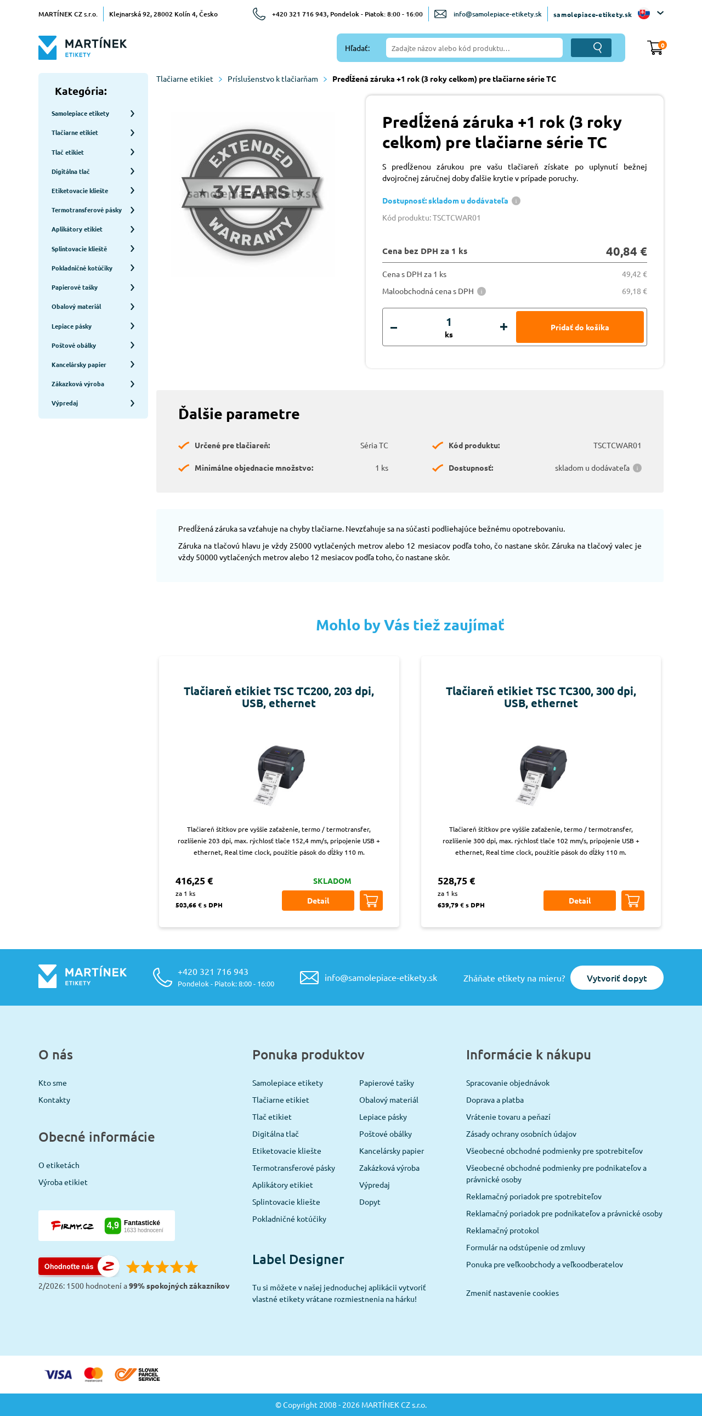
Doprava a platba (495, 1099)
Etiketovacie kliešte (286, 1150)
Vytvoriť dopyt (617, 978)
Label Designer (298, 1258)
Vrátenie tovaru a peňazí (508, 1116)
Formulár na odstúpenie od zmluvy (525, 1247)
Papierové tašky (386, 1082)
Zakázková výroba (389, 1167)
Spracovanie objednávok (508, 1082)
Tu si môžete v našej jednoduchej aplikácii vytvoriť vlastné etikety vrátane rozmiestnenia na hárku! (339, 1293)
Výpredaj (374, 1184)
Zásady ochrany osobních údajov (521, 1133)
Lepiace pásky (383, 1116)
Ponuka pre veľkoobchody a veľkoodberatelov (544, 1264)
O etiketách (59, 1165)
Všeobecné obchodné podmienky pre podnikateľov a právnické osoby (556, 1173)
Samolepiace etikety (287, 1082)
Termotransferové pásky (293, 1167)
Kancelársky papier (391, 1150)
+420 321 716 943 (226, 977)
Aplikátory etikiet (282, 1184)
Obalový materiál (388, 1099)
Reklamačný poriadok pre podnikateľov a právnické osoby (564, 1213)
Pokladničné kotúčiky (289, 1218)
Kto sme (52, 1082)
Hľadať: (357, 48)
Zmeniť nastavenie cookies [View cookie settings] (512, 1292)
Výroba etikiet (63, 1182)
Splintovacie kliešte (286, 1201)
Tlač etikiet (272, 1116)
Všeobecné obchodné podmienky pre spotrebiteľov (554, 1150)
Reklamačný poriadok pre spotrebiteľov (534, 1196)
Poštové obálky (385, 1133)
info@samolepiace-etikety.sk (498, 14)
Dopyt (370, 1201)
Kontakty (54, 1099)
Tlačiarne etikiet (189, 78)
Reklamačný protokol (502, 1230)
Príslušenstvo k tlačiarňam (277, 78)
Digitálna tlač (275, 1133)
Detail (318, 900)
